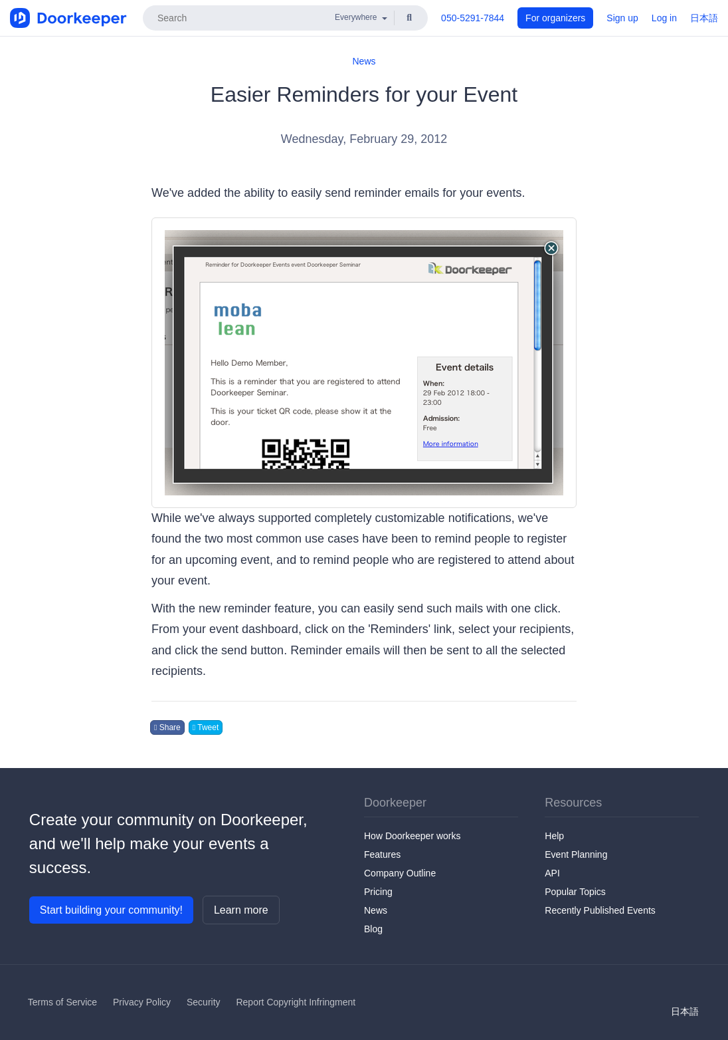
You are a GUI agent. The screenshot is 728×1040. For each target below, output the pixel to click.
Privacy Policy (142, 1002)
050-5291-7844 (472, 18)
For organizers (555, 18)
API (552, 873)
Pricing (378, 891)
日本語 (704, 18)
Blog (373, 929)
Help (554, 836)
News (363, 61)
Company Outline (400, 873)
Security (204, 1002)
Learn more (241, 910)
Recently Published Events (600, 910)
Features (382, 854)
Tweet (206, 727)
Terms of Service (62, 1002)
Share (167, 727)
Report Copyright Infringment (295, 1002)
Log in (664, 18)
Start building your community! (111, 910)
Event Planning (576, 854)
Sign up (622, 18)
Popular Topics (575, 891)
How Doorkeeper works (412, 836)
